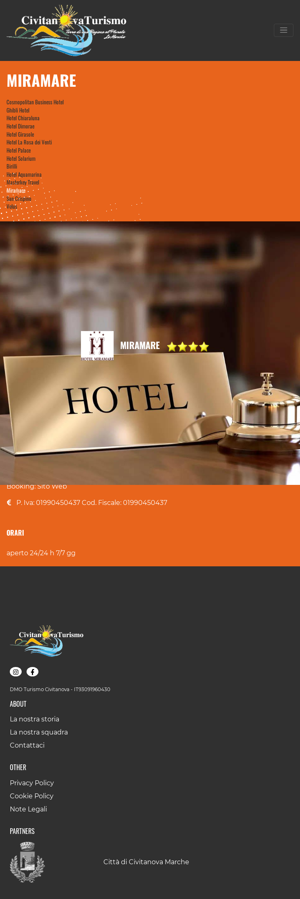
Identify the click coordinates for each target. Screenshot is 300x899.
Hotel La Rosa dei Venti (29, 142)
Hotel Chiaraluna (23, 118)
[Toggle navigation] (283, 30)
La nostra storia (34, 719)
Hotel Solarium (21, 158)
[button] (16, 671)
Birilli (12, 166)
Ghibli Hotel (18, 110)
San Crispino (19, 198)
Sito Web (52, 486)
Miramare (16, 190)
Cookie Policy (32, 796)
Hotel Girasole (20, 134)
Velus (12, 206)
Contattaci (27, 745)
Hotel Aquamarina (24, 174)
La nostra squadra (39, 732)
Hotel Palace (19, 150)
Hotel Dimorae (20, 126)
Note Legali (28, 809)
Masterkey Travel (23, 182)
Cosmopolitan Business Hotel (35, 102)
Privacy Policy (32, 783)
